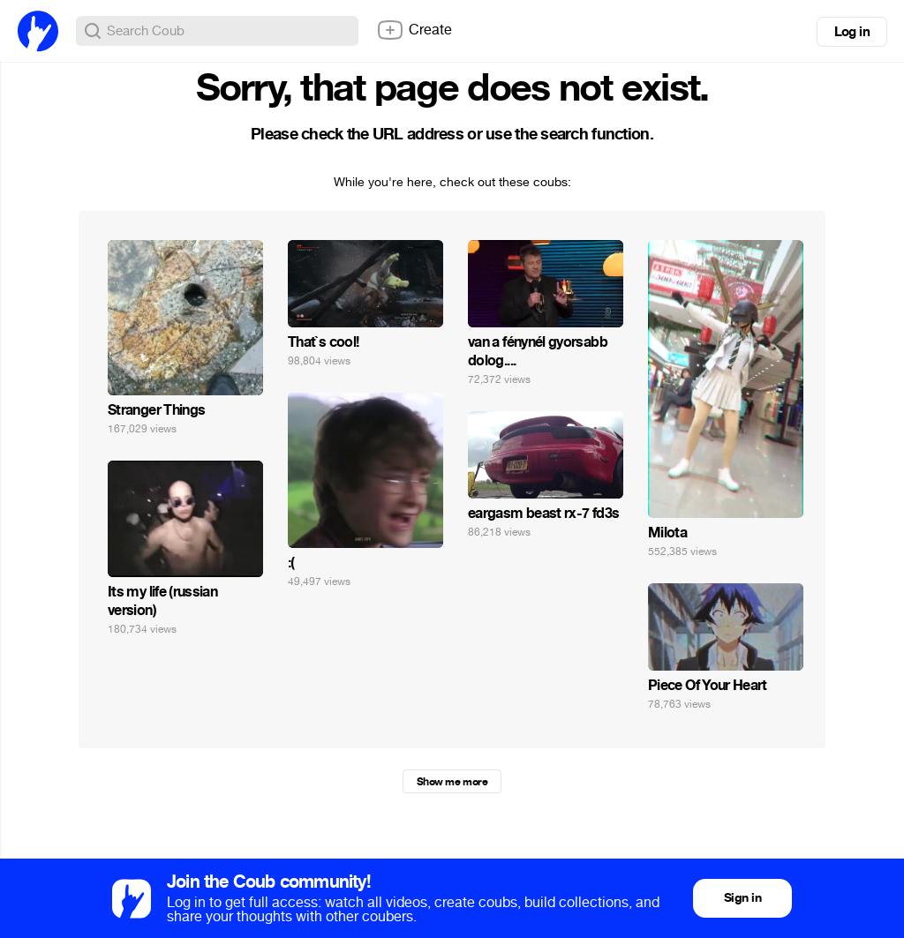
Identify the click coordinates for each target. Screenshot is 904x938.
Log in (852, 32)
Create (414, 30)
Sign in (742, 897)
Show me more (452, 782)
